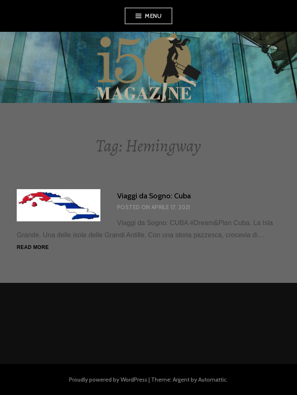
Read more (33, 247)
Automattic (212, 379)
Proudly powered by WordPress (108, 379)
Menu (153, 16)
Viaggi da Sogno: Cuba (154, 195)
